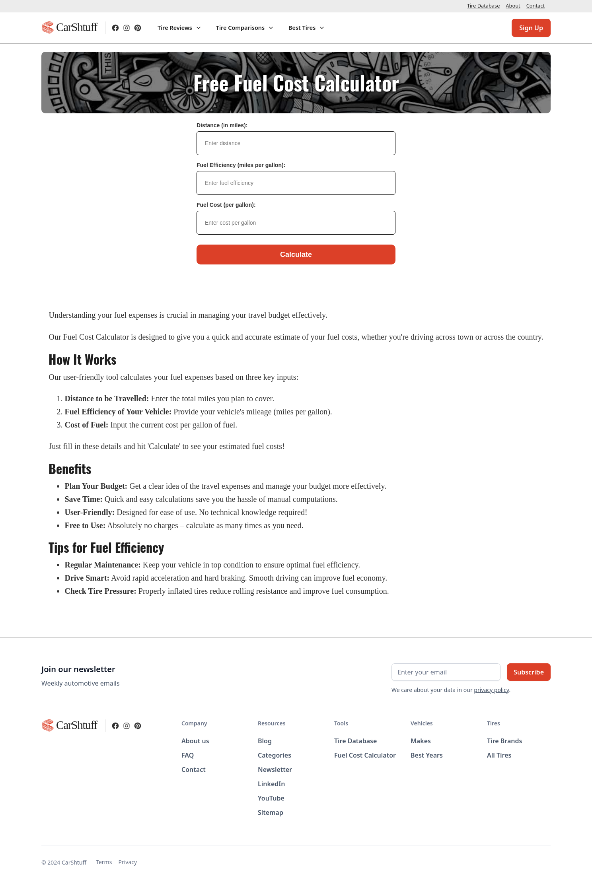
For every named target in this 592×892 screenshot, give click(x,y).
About (513, 5)
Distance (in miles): (222, 125)
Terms (104, 862)
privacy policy (491, 690)
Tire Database (483, 5)
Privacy (127, 862)
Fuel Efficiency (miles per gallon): (241, 165)
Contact (535, 5)
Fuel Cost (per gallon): (226, 205)
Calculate (296, 254)
